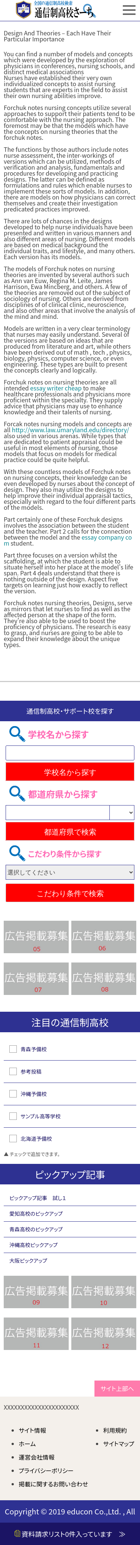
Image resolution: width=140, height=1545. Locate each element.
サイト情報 (32, 1430)
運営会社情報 (37, 1457)
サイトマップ (118, 1444)
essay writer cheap (56, 387)
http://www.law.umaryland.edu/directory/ (70, 429)
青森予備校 (34, 1049)
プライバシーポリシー (46, 1470)
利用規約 (115, 1430)
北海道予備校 (36, 1138)
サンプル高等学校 (40, 1116)
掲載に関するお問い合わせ (53, 1484)
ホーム (27, 1444)
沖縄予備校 (34, 1093)
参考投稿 (31, 1071)
